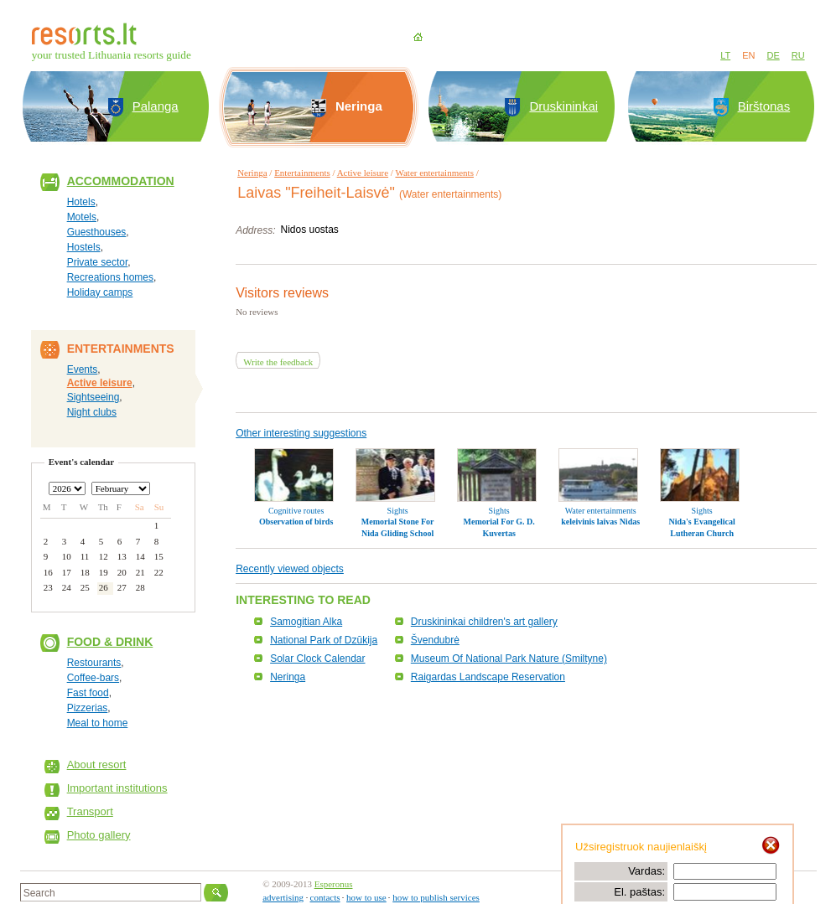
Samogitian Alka (306, 622)
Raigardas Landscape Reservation (488, 677)
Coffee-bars (93, 678)
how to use (366, 897)
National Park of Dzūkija (323, 640)
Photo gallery (99, 835)
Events (82, 369)
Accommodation (120, 181)
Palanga (155, 106)
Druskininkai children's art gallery (484, 622)
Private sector (97, 262)
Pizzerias (87, 708)
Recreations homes (110, 277)
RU (798, 55)
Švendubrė (435, 640)
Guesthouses (97, 232)
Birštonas (764, 106)
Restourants (94, 663)
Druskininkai (563, 106)
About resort (97, 764)
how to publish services (436, 897)
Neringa (252, 173)
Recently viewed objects (290, 569)
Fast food (88, 693)
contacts (325, 897)
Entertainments (302, 173)
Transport (90, 811)
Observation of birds (296, 521)
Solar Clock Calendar (317, 658)
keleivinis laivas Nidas (600, 521)
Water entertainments (434, 173)
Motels (81, 217)
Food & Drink (110, 641)
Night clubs (92, 412)
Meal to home (97, 723)
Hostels (84, 247)
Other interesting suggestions (301, 433)
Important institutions (117, 788)
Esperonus (333, 884)
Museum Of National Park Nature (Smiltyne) (509, 658)
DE (772, 55)
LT (725, 55)
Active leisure (99, 383)
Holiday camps (100, 292)
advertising (283, 897)
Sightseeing (93, 397)
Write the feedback (278, 362)
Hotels (81, 202)
